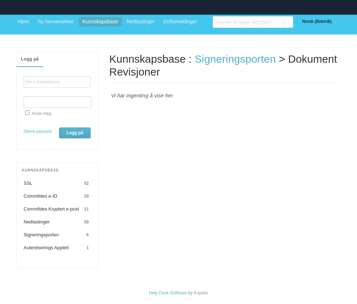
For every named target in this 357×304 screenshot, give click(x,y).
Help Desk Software (168, 292)
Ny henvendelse (56, 21)
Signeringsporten (57, 234)
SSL (57, 183)
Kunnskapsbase (100, 21)
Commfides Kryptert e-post (57, 209)
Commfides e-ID (57, 196)
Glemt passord (38, 131)
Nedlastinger (141, 21)
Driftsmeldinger (180, 21)
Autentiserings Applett (57, 247)
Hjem (23, 21)
